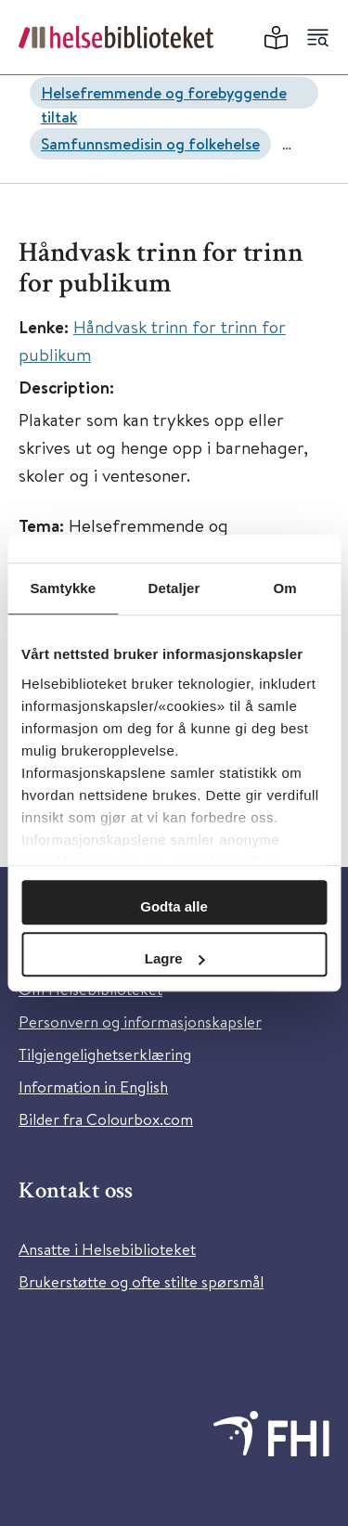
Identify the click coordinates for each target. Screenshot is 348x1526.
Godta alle (174, 906)
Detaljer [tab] (174, 588)
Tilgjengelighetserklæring (105, 1054)
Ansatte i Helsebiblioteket (107, 1249)
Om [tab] (285, 588)
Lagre (175, 958)
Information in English (93, 1086)
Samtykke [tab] (63, 588)
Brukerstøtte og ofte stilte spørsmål (141, 1281)
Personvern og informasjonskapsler (140, 1021)
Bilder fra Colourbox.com (106, 1119)
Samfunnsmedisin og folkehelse (150, 143)
